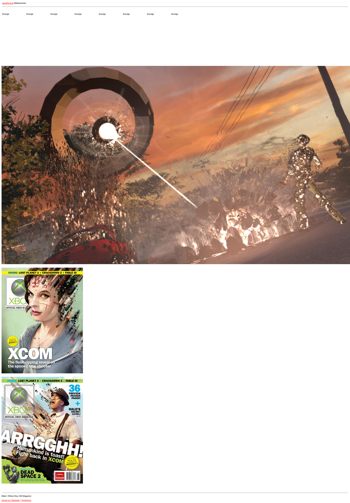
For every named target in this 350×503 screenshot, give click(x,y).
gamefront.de (8, 3)
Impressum (26, 500)
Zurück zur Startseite (11, 500)
